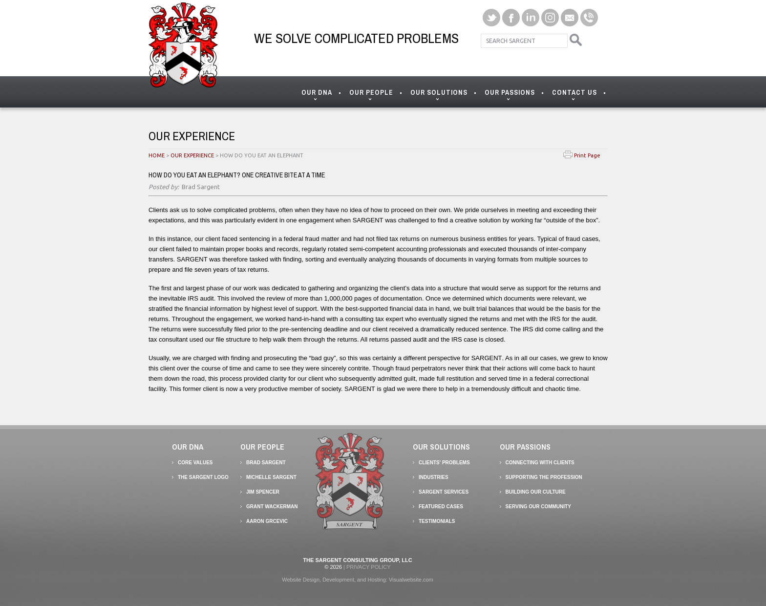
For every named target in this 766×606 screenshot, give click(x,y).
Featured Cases (441, 506)
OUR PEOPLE (371, 94)
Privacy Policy (368, 567)
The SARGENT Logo (203, 477)
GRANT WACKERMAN (272, 506)
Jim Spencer (262, 492)
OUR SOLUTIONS (439, 94)
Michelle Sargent (271, 477)
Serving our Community (538, 506)
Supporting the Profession (544, 477)
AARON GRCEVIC (267, 521)
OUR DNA (316, 94)
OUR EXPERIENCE (192, 155)
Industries (433, 477)
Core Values (195, 462)
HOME (157, 155)
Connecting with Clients (540, 462)
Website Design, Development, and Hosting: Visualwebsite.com (357, 580)
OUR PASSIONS (510, 94)
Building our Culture (536, 492)
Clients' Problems (444, 462)
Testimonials (437, 521)
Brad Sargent (266, 462)
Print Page (581, 155)
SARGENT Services (443, 492)
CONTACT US (574, 94)
